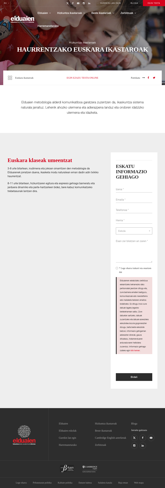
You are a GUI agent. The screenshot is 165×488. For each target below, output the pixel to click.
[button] (134, 230)
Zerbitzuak (127, 12)
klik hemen (135, 350)
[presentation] (140, 363)
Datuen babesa (85, 483)
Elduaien (43, 12)
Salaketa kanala (105, 483)
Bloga (134, 423)
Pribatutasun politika (42, 483)
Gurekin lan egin (67, 437)
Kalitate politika (65, 483)
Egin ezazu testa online (82, 78)
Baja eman (123, 483)
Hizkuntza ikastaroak (69, 12)
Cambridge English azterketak (110, 437)
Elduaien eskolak (68, 430)
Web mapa (139, 483)
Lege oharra (21, 483)
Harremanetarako (48, 25)
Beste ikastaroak (101, 12)
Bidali (134, 376)
